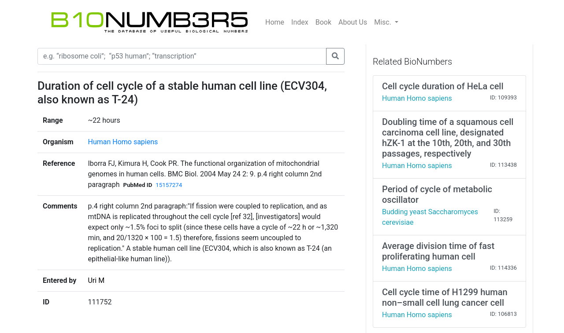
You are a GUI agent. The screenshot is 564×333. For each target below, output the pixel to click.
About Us (352, 22)
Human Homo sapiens (123, 142)
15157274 (169, 185)
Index (299, 22)
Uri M (96, 280)
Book (323, 22)
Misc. (383, 22)
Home (274, 22)
